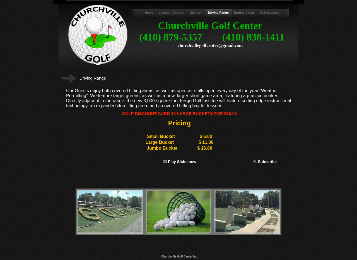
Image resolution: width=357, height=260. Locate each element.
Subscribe (267, 161)
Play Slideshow (182, 161)
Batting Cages (244, 12)
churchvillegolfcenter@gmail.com (210, 45)
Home (149, 12)
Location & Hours (172, 12)
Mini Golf (196, 12)
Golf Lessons (269, 12)
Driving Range (219, 12)
